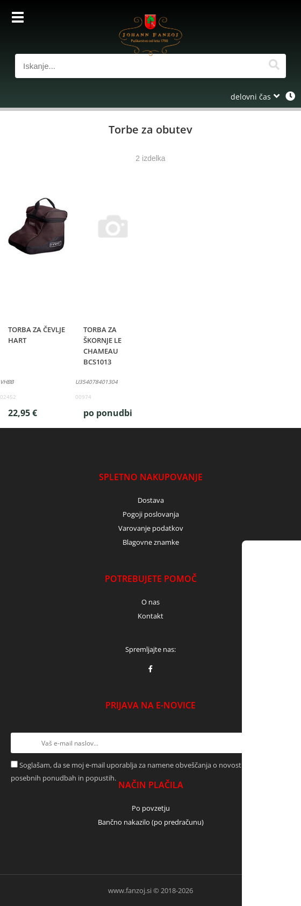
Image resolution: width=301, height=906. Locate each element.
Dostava (151, 500)
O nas (150, 602)
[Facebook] (150, 668)
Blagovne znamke (151, 542)
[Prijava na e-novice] (280, 743)
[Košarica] (275, 19)
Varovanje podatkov (150, 528)
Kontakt (150, 616)
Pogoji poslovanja (151, 514)
